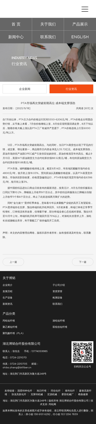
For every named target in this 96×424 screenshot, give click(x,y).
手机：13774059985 (36, 351)
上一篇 (13, 262)
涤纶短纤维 (59, 320)
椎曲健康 (83, 394)
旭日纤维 (41, 390)
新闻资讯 (7, 303)
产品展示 (80, 24)
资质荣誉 (57, 291)
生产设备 (7, 297)
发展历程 (7, 291)
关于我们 (48, 24)
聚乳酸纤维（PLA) (13, 333)
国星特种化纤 (25, 390)
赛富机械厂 (67, 394)
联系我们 (48, 37)
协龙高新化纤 (19, 394)
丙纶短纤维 (9, 320)
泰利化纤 (70, 390)
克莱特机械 (37, 394)
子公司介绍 (59, 285)
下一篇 (82, 262)
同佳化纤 (56, 390)
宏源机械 (52, 394)
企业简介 (7, 285)
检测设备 (57, 297)
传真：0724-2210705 (15, 363)
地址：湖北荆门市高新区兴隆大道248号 (24, 373)
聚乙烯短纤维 (10, 327)
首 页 (16, 24)
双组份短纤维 (60, 327)
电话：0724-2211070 (15, 357)
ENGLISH (80, 37)
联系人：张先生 (11, 351)
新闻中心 (16, 37)
